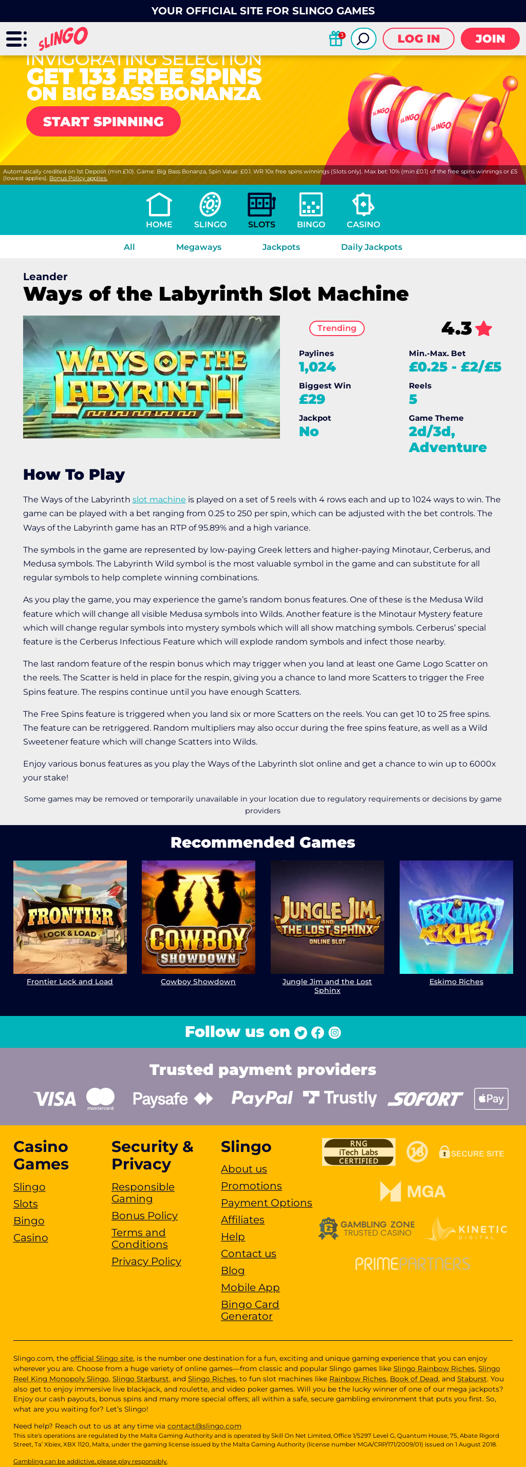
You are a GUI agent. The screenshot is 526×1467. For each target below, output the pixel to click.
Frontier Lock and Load (70, 981)
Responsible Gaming (143, 1193)
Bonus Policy (144, 1215)
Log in (419, 39)
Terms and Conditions (139, 1238)
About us (244, 1169)
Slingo (210, 224)
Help (233, 1236)
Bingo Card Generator (250, 1310)
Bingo (311, 224)
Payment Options (266, 1203)
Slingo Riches (212, 1379)
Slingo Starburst (140, 1379)
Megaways (198, 247)
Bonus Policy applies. (78, 178)
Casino (363, 224)
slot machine (159, 499)
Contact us (248, 1253)
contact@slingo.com (204, 1426)
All (129, 247)
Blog (233, 1270)
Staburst (472, 1379)
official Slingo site (101, 1358)
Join (490, 39)
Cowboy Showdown (198, 981)
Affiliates (243, 1220)
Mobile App (250, 1287)
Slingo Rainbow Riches (434, 1368)
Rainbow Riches (357, 1379)
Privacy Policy (146, 1261)
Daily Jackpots (371, 247)
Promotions (251, 1186)
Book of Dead (414, 1379)
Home (159, 224)
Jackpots (281, 247)
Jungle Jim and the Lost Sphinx (327, 986)
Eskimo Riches (456, 981)
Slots (261, 224)
